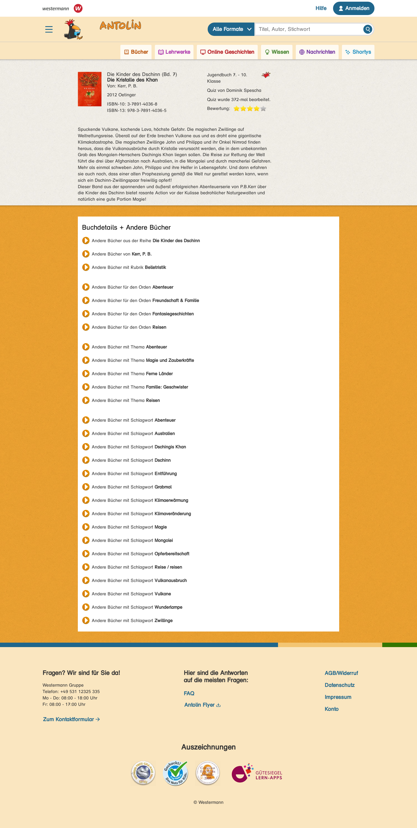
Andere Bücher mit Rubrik (129, 267)
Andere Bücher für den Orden (132, 287)
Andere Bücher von (122, 254)
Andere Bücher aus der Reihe (146, 240)
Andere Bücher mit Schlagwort (133, 420)
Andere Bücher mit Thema (129, 347)
